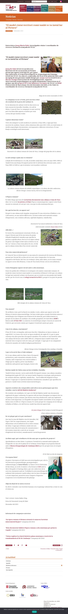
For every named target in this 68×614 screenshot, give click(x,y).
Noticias (14, 19)
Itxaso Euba (54, 227)
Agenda (8, 563)
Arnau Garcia (45, 78)
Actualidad (8, 19)
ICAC (12, 8)
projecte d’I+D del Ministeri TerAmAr (32, 83)
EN (55, 1)
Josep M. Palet (11, 69)
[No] (66, 611)
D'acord (34, 611)
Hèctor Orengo (11, 80)
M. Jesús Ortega (36, 410)
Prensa (8, 567)
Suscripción (9, 570)
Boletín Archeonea (11, 565)
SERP (60, 83)
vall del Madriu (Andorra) (26, 390)
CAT (49, 1)
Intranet (28, 1)
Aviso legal (54, 607)
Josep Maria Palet (22, 45)
